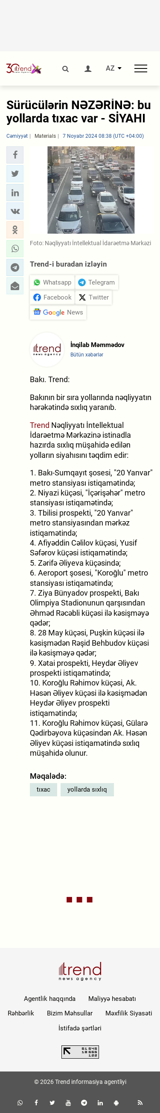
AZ (110, 68)
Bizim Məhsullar (70, 1013)
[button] (15, 154)
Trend (39, 425)
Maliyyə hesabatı (112, 999)
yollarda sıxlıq (87, 789)
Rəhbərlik (21, 1013)
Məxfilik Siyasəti (128, 1013)
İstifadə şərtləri (80, 1028)
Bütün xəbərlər (86, 355)
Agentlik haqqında (50, 999)
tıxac (43, 789)
